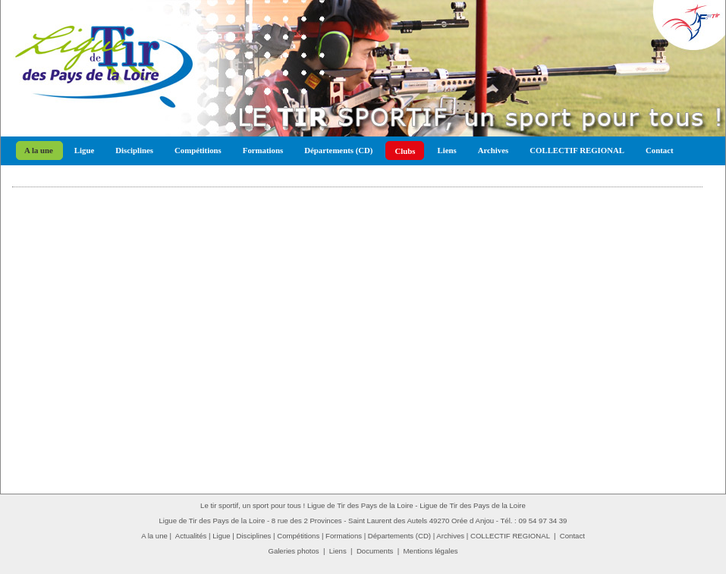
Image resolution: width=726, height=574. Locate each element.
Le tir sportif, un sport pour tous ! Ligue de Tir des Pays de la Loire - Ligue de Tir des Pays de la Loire (363, 505)
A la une (38, 150)
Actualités (191, 536)
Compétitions (198, 150)
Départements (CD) (338, 150)
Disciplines (134, 150)
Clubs (404, 150)
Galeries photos (293, 551)
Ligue (84, 150)
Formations (263, 150)
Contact (660, 150)
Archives (493, 150)
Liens (446, 150)
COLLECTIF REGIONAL (577, 150)
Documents (375, 551)
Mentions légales (431, 551)
